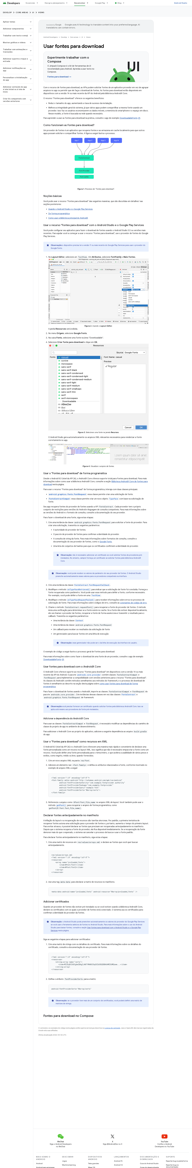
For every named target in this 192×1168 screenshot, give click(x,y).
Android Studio (180, 3)
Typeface (113, 499)
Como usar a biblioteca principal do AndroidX (68, 218)
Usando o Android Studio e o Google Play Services (70, 209)
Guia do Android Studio (149, 1163)
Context (79, 620)
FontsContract (128, 694)
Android (39, 1163)
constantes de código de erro (133, 603)
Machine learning (69, 1165)
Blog (119, 3)
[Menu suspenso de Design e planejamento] (68, 3)
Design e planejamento (55, 3)
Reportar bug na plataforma (177, 1161)
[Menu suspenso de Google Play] (108, 3)
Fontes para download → (59, 77)
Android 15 (118, 1161)
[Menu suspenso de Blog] (124, 3)
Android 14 (118, 1165)
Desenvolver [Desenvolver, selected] (79, 3)
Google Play (100, 3)
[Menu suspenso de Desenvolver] (88, 3)
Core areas (22, 12)
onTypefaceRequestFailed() (81, 600)
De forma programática (59, 213)
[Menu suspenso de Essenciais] (38, 3)
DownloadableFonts (129, 118)
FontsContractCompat (59, 499)
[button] (14, 22)
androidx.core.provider (89, 675)
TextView (95, 595)
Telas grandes (93, 1163)
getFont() (61, 805)
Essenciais (30, 3)
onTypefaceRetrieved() (78, 589)
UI (33, 12)
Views (41, 12)
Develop (7, 12)
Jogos (64, 1161)
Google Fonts (106, 541)
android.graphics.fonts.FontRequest (67, 494)
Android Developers (50, 37)
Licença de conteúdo (112, 1028)
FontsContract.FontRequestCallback (91, 585)
